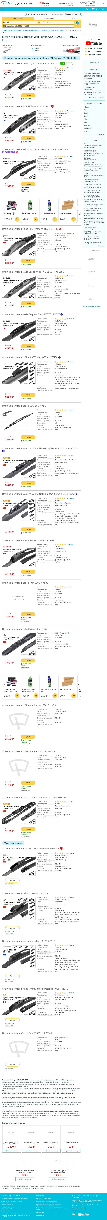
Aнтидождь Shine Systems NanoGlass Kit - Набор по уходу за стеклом (11, 1143)
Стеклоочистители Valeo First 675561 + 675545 (27, 1033)
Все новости (92, 97)
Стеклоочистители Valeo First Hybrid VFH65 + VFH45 (30, 229)
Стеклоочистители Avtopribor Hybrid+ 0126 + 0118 (28, 941)
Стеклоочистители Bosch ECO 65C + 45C (24, 406)
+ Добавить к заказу (11, 1151)
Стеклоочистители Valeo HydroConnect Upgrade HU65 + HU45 (35, 989)
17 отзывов (70, 945)
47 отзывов (70, 993)
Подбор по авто (18, 18)
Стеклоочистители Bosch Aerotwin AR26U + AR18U (29, 540)
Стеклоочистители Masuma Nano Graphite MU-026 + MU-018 (34, 797)
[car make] (20, 22)
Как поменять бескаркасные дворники (93, 214)
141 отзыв (69, 362)
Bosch (86, 116)
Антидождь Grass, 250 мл (51, 1143)
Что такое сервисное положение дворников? (92, 196)
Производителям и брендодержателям (48, 1205)
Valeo (86, 122)
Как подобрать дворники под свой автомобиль (93, 200)
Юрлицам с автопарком (43, 1199)
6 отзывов (69, 410)
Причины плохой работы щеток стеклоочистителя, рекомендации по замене (92, 185)
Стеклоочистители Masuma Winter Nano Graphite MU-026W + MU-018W (40, 448)
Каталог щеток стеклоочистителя (11, 1202)
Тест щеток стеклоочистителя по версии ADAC (93, 175)
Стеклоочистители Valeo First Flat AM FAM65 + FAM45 (30, 848)
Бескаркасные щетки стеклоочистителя (91, 180)
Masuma (87, 125)
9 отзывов (69, 544)
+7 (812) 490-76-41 (88, 1202)
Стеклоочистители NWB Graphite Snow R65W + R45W (31, 314)
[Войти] (103, 3)
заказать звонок (90, 5)
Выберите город (66, 3)
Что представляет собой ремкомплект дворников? (92, 191)
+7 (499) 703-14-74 (77, 1197)
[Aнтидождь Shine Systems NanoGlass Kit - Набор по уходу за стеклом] (11, 205)
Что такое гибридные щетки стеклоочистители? (93, 205)
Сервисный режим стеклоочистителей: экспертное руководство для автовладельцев (93, 152)
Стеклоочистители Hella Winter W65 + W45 (25, 893)
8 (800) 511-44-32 (87, 3)
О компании (5, 1211)
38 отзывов (70, 276)
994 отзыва (70, 68)
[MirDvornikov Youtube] (94, 47)
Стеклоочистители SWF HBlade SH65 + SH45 (26, 106)
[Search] (77, 23)
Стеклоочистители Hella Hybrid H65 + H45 (24, 629)
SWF (85, 131)
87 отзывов (70, 897)
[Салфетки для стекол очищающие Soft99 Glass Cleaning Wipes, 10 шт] (58, 1161)
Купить (28, 95)
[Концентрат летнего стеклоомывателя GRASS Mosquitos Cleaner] (30, 205)
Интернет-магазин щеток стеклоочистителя (14, 1199)
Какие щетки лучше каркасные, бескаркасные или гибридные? (92, 145)
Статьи (94, 140)
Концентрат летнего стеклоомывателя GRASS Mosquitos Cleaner (31, 1143)
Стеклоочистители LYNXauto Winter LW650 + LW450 (29, 357)
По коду (72, 18)
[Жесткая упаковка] (68, 205)
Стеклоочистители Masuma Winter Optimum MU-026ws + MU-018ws (38, 494)
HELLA (86, 107)
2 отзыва (69, 801)
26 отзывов (70, 853)
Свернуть (101, 97)
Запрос (12, 880)
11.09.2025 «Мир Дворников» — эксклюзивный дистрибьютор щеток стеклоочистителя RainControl (94, 91)
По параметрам (49, 18)
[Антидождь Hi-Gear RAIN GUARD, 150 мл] (24, 1161)
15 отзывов (70, 498)
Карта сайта (40, 1215)
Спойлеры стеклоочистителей (90, 159)
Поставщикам (40, 1196)
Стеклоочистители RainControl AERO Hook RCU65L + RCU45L (35, 149)
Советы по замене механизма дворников (91, 228)
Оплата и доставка (7, 1205)
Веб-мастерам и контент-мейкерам (47, 1202)
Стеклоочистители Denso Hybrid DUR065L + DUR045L (31, 63)
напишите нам (27, 1115)
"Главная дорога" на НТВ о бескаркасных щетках (93, 169)
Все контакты (76, 1211)
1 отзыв (69, 587)
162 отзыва (70, 233)
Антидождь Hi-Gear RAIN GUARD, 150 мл (25, 1171)
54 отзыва (69, 156)
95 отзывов (70, 111)
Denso (86, 113)
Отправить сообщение (79, 1208)
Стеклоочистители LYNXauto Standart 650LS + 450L (29, 705)
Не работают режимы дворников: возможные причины (91, 238)
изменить (70, 5)
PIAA (85, 110)
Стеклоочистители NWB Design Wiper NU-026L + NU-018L (33, 272)
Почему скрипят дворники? (93, 243)
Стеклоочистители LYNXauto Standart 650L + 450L (28, 751)
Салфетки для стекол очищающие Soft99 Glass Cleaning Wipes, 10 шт (58, 1171)
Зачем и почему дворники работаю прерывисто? (92, 209)
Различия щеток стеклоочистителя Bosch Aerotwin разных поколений (93, 164)
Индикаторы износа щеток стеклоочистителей (93, 232)
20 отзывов (70, 319)
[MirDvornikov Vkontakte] (74, 1215)
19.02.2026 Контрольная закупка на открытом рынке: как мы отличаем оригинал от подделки (93, 76)
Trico (85, 119)
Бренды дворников (94, 103)
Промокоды (40, 1212)
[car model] (56, 22)
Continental (87, 128)
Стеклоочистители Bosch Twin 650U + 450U (25, 583)
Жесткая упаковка (66, 213)
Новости (93, 70)
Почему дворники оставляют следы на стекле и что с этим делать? (94, 222)
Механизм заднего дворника (93, 218)
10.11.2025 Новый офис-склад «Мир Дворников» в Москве (93, 82)
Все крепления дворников (92, 279)
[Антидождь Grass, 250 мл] (49, 205)
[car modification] (38, 26)
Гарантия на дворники (8, 1208)
